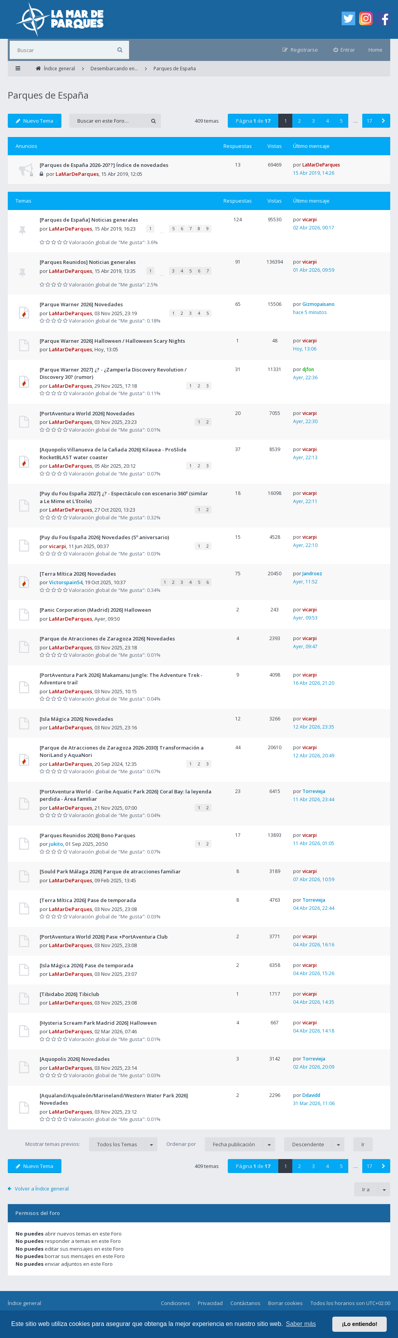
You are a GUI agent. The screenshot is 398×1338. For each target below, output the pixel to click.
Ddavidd (311, 1095)
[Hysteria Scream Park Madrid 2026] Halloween (98, 1022)
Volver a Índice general (42, 1188)
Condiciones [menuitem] (175, 1303)
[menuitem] (344, 50)
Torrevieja (313, 791)
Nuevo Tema (34, 120)
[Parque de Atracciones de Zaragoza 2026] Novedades (107, 638)
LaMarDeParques (77, 173)
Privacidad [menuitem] (210, 1303)
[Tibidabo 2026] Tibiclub (69, 994)
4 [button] (327, 120)
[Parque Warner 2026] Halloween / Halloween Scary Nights (112, 340)
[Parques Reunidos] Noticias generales (88, 262)
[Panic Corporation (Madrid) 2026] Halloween (95, 609)
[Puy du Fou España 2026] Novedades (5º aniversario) (104, 537)
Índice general (24, 1303)
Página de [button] (253, 120)
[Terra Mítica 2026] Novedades (78, 573)
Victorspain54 (65, 582)
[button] (383, 121)
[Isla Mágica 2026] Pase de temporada (86, 965)
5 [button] (341, 120)
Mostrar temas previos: (91, 1144)
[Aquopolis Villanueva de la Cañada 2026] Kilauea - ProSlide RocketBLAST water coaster (113, 453)
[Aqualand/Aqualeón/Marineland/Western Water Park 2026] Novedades (114, 1099)
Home (375, 49)
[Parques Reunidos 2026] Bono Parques (87, 835)
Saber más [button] (301, 1324)
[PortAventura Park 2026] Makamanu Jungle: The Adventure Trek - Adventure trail (121, 679)
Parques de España (48, 95)
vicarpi (309, 219)
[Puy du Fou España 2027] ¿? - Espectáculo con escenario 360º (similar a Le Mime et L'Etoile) (124, 497)
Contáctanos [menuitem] (245, 1303)
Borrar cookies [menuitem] (285, 1303)
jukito (56, 843)
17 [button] (369, 120)
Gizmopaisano (318, 304)
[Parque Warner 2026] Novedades (81, 304)
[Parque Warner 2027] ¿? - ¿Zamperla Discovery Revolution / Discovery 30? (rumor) (113, 373)
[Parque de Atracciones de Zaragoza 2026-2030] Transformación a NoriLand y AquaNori (122, 751)
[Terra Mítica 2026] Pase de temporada (88, 900)
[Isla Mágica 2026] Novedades (76, 718)
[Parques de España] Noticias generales (89, 219)
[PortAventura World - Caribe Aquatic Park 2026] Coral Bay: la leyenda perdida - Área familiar (125, 795)
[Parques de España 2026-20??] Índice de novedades (104, 164)
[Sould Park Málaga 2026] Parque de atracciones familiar (110, 871)
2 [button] (299, 120)
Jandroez (312, 573)
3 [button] (313, 120)
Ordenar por (220, 1144)
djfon (308, 369)
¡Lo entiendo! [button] (359, 1324)
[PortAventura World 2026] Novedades (87, 413)
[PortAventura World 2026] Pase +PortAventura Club (104, 936)
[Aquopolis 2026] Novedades (75, 1058)
